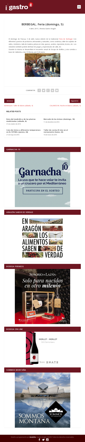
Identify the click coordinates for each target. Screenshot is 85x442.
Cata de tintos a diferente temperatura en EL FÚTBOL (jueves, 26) (23, 131)
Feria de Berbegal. (66, 39)
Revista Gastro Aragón (48, 29)
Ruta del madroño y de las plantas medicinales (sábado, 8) (21, 120)
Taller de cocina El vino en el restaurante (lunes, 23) (56, 131)
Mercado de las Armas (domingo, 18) (59, 119)
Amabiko (33, 437)
